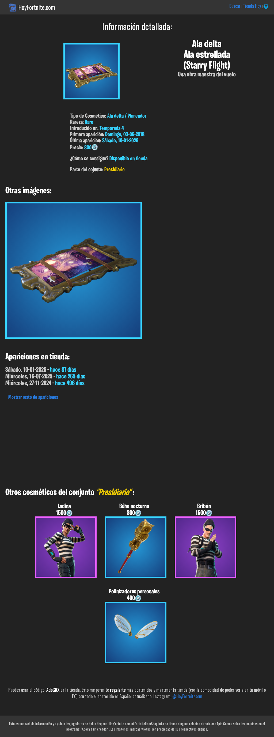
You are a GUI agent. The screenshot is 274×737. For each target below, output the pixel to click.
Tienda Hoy (252, 6)
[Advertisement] (137, 442)
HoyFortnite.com (36, 7)
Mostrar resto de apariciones (33, 397)
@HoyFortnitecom (187, 696)
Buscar (235, 6)
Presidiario (114, 170)
